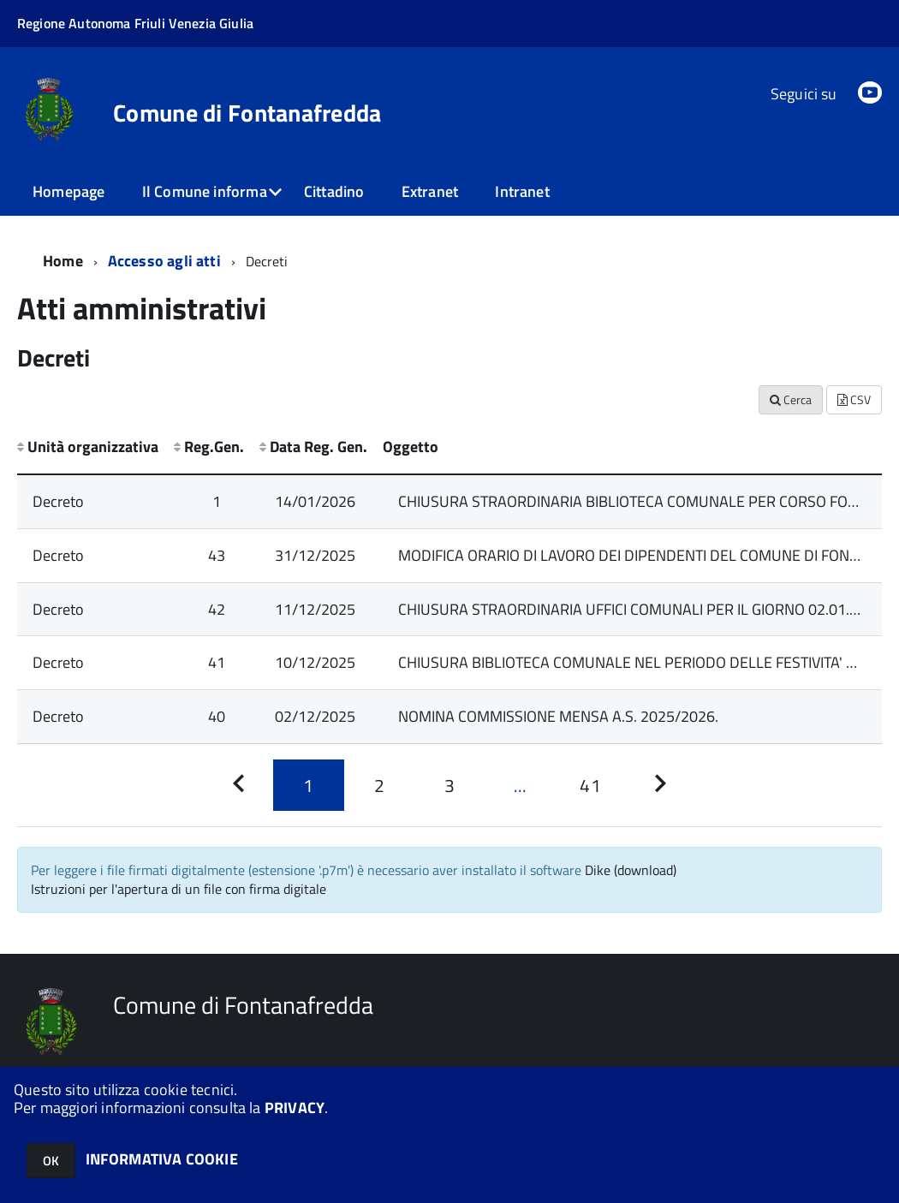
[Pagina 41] (590, 785)
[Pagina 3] (449, 785)
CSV (854, 399)
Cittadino (334, 191)
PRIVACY (294, 1107)
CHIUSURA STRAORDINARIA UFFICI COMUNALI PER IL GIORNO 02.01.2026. (642, 609)
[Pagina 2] (379, 785)
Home (63, 260)
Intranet (522, 191)
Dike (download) (630, 870)
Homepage (68, 191)
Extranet (430, 191)
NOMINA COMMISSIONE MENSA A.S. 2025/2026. (558, 716)
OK (51, 1160)
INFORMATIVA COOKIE (162, 1158)
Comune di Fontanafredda (247, 113)
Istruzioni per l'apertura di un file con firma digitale (178, 888)
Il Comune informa (204, 191)
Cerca (791, 399)
